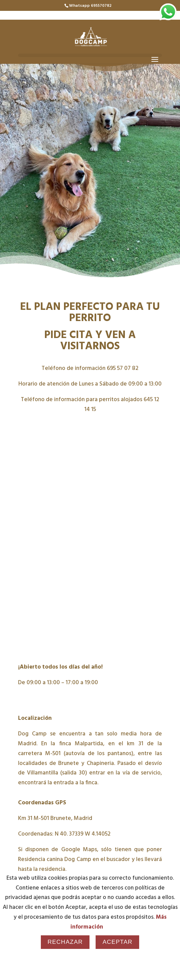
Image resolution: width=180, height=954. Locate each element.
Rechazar (65, 942)
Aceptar (117, 942)
